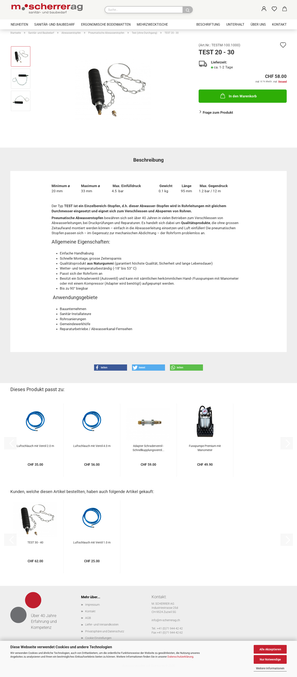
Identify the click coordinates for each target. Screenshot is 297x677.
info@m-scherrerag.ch (166, 620)
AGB (88, 618)
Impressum (92, 604)
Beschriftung (208, 24)
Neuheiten (19, 24)
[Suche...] (188, 9)
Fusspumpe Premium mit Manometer (205, 448)
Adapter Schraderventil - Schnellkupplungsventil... (148, 448)
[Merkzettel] (274, 9)
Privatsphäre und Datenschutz (104, 631)
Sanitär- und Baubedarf (54, 24)
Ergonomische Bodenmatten (106, 24)
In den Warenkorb (238, 95)
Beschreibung (148, 160)
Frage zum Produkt (218, 112)
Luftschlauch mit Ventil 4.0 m (92, 446)
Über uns (258, 24)
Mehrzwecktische (152, 24)
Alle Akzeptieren (270, 649)
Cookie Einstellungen (98, 638)
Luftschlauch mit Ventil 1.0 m (92, 542)
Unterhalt (235, 24)
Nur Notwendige (270, 659)
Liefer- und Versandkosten (102, 624)
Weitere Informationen (270, 668)
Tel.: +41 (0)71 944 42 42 (167, 628)
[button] (264, 9)
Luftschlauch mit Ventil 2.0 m (35, 446)
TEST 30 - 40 (35, 542)
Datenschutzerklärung (180, 656)
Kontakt (279, 24)
